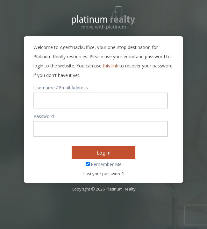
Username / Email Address (60, 88)
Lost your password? (103, 174)
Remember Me (106, 164)
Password (43, 116)
